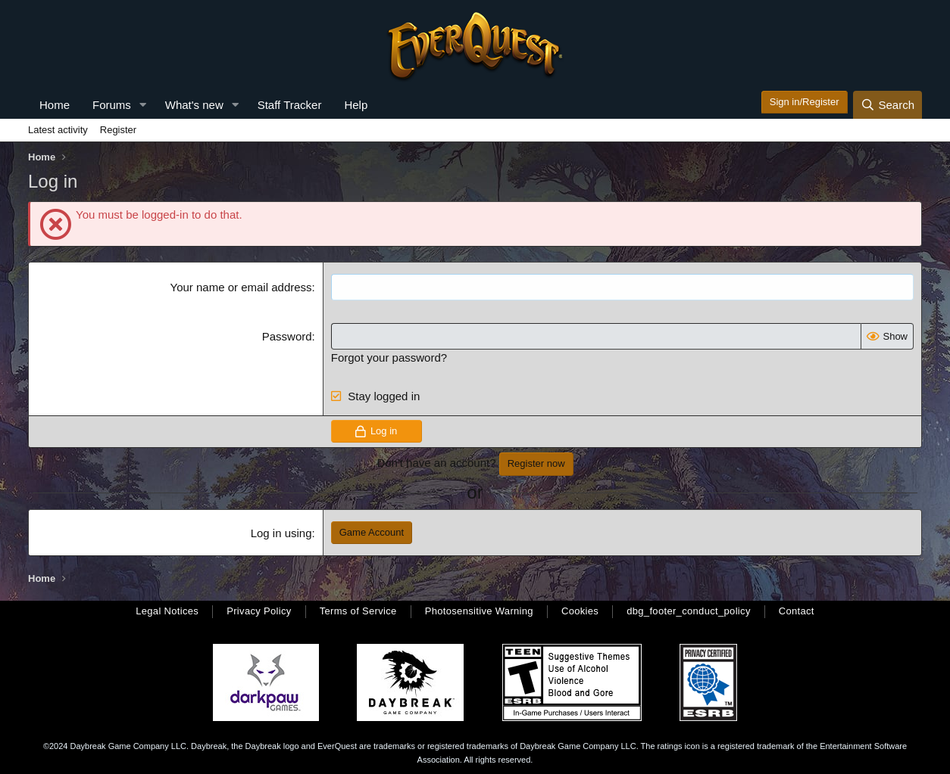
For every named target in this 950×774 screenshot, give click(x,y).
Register (118, 129)
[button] (143, 105)
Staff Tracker (290, 104)
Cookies (579, 611)
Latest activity (58, 129)
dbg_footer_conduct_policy (689, 611)
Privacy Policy (259, 611)
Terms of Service (358, 611)
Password (287, 336)
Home (54, 104)
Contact (796, 611)
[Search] (887, 105)
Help (355, 104)
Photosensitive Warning (479, 611)
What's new (194, 104)
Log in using (281, 533)
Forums (111, 104)
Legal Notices (167, 611)
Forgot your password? (389, 357)
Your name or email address (241, 287)
